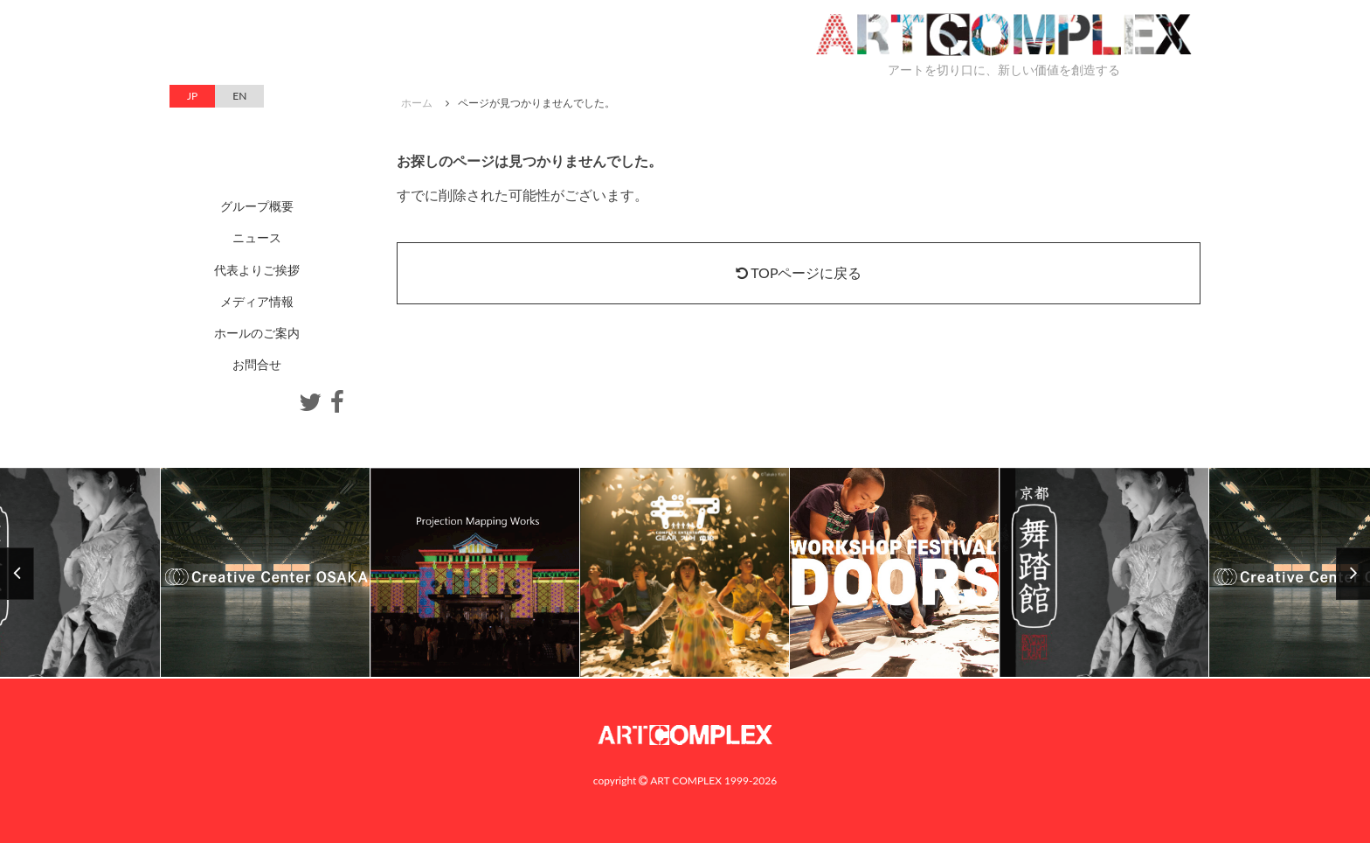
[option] (685, 573)
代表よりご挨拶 (257, 269)
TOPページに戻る (799, 272)
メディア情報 (257, 301)
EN (239, 95)
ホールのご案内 (257, 332)
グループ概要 (257, 206)
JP (192, 95)
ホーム (416, 102)
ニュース (256, 237)
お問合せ (256, 364)
